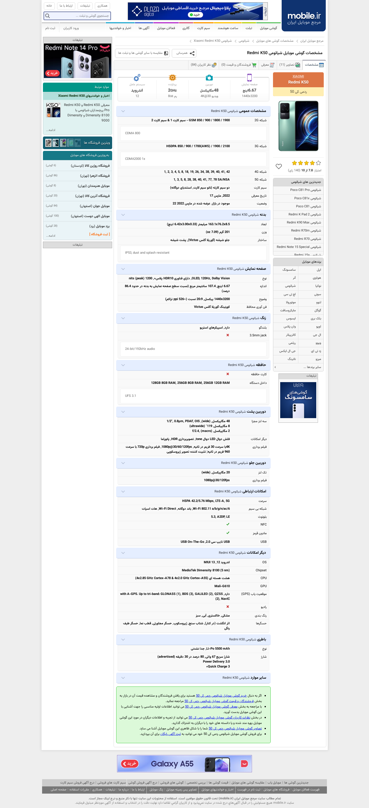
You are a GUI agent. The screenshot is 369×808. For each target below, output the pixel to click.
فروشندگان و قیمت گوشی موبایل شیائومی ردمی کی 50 (219, 701)
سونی (317, 294)
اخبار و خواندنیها (120, 28)
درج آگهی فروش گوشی (142, 782)
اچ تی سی (290, 294)
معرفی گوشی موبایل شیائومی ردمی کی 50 (211, 706)
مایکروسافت (288, 310)
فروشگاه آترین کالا (97, 196)
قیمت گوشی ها (218, 782)
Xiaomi (298, 76)
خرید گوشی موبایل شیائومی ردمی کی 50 (221, 695)
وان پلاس (290, 326)
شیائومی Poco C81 (308, 206)
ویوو (318, 343)
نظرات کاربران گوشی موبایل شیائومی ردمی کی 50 (219, 717)
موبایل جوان (101, 206)
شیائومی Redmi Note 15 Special (299, 247)
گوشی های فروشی (172, 782)
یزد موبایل (103, 226)
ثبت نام (50, 28)
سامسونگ (289, 270)
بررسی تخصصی (196, 782)
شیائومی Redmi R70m (306, 230)
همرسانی (182, 53)
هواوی (317, 278)
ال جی (317, 335)
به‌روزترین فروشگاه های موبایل (89, 155)
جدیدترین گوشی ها (296, 782)
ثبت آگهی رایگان (170, 734)
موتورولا (291, 302)
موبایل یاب (274, 782)
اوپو (318, 326)
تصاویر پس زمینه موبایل (181, 789)
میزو (318, 359)
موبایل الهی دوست (97, 216)
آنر (294, 278)
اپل (319, 270)
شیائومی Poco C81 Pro (305, 190)
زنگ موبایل (156, 789)
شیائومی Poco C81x (307, 198)
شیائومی (244, 41)
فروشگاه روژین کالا (97, 165)
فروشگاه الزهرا (100, 176)
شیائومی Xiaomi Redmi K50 (213, 41)
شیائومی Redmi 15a (307, 255)
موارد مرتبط (102, 87)
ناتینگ (292, 359)
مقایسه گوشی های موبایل (247, 782)
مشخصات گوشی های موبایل (274, 41)
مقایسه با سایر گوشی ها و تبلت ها (140, 53)
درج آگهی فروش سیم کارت (77, 782)
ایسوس (291, 318)
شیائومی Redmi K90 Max (304, 222)
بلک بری (316, 318)
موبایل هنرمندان (99, 186)
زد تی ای (316, 351)
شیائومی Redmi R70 (307, 239)
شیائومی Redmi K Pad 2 (305, 214)
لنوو (318, 302)
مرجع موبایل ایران (311, 41)
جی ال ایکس (287, 351)
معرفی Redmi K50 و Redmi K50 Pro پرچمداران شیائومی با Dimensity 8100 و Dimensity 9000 (87, 113)
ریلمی (292, 343)
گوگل (318, 310)
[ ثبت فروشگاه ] (99, 234)
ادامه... (50, 130)
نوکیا (318, 286)
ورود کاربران (71, 28)
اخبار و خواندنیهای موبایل (218, 789)
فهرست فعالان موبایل (306, 789)
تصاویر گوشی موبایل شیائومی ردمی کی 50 (235, 728)
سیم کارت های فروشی (111, 782)
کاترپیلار (291, 335)
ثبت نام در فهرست (248, 789)
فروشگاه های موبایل (276, 789)
